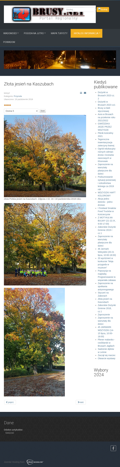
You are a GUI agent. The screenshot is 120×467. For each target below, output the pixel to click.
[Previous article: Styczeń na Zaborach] (10, 402)
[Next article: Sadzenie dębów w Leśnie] (81, 402)
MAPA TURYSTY (59, 33)
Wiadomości (10, 33)
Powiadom (9, 42)
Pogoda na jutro (34, 33)
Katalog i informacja (86, 33)
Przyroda (18, 96)
